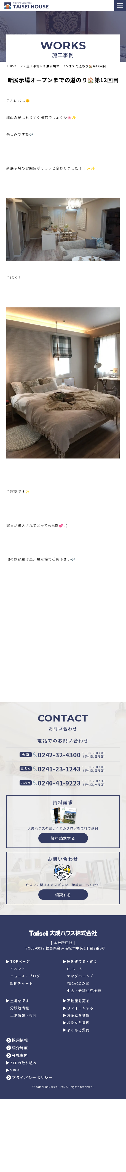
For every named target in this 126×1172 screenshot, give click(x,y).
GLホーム (75, 969)
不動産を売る (78, 1001)
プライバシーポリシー (32, 1077)
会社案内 (20, 1055)
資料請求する (63, 838)
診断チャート (21, 983)
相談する (63, 894)
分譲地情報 (19, 1008)
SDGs (15, 1070)
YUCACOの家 (78, 983)
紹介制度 (20, 1047)
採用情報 (20, 1040)
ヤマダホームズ (80, 976)
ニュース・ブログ (25, 976)
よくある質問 (78, 1030)
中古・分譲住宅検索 (84, 990)
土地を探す (19, 1001)
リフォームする (80, 1008)
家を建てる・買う (82, 961)
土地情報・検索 (23, 1015)
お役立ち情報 (78, 1015)
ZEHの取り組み (23, 1063)
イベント (17, 969)
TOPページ (20, 961)
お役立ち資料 (78, 1022)
